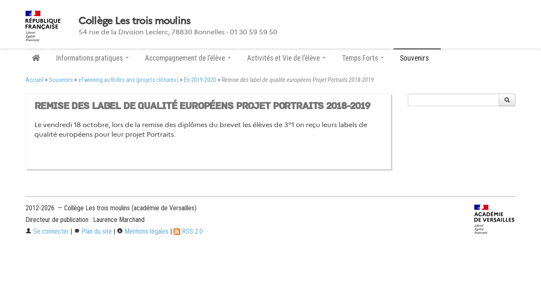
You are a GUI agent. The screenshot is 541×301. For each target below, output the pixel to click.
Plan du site (93, 231)
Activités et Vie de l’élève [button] (286, 58)
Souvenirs (61, 80)
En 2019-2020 (200, 80)
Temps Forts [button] (363, 58)
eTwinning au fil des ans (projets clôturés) (128, 80)
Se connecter (47, 231)
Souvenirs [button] (417, 58)
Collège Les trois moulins (134, 20)
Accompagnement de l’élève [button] (188, 58)
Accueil (35, 80)
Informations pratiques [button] (92, 58)
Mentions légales (142, 231)
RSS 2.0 (188, 231)
